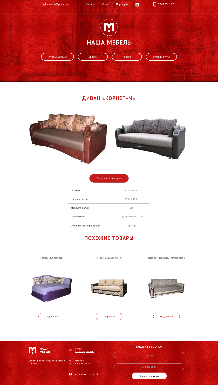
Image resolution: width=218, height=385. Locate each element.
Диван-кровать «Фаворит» (166, 258)
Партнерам (122, 4)
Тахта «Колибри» (51, 258)
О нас (105, 4)
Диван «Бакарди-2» (109, 258)
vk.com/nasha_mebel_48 (86, 374)
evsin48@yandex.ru (84, 351)
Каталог (90, 4)
